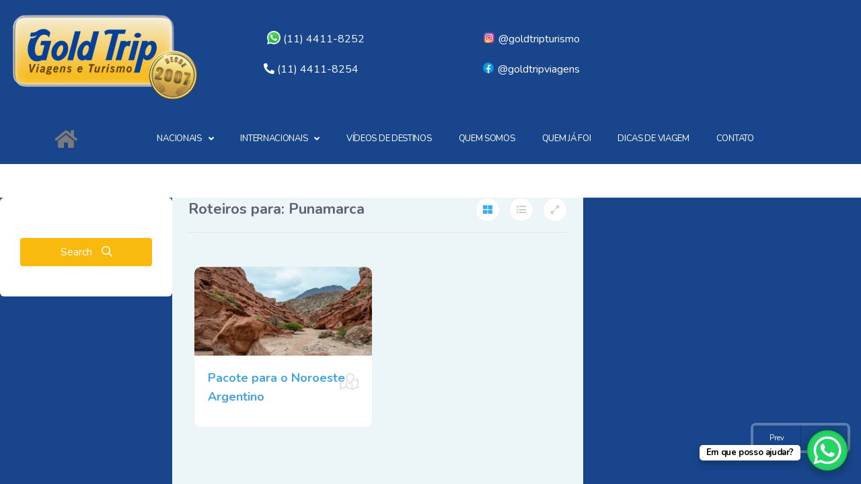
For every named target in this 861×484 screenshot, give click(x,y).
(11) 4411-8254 (318, 69)
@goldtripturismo (531, 39)
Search (86, 252)
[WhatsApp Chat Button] (827, 450)
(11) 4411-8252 (316, 39)
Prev (777, 438)
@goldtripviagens (531, 69)
